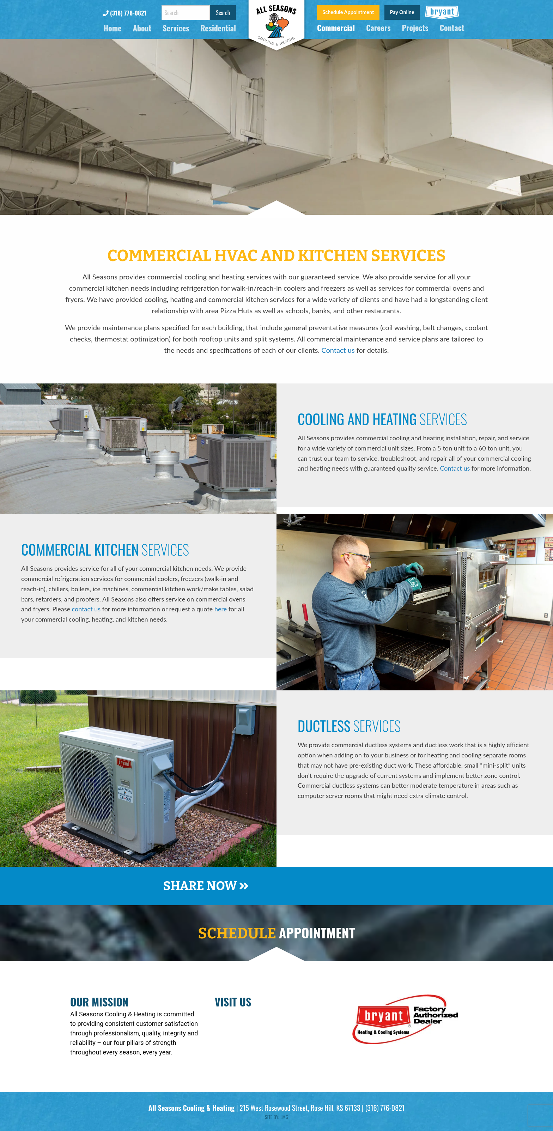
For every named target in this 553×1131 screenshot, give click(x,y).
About (142, 28)
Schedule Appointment (348, 12)
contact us (86, 609)
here (220, 609)
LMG (284, 1116)
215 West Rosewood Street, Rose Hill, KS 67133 (299, 1107)
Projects (415, 28)
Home (113, 28)
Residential (218, 28)
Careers (378, 28)
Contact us (337, 350)
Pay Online (402, 12)
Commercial (336, 28)
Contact (452, 28)
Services (176, 28)
